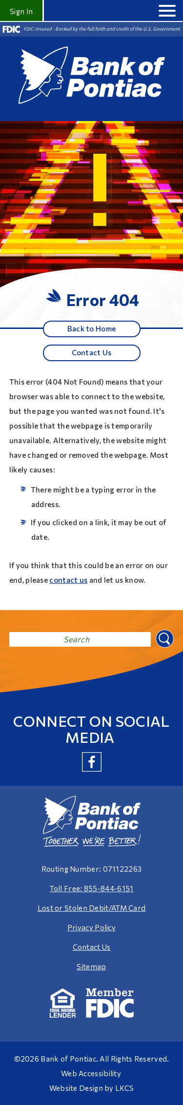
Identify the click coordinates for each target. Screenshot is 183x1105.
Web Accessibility (91, 1073)
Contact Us (92, 352)
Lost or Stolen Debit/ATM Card (92, 907)
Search (164, 638)
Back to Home (91, 328)
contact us (68, 579)
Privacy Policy (91, 927)
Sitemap (91, 966)
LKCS (124, 1088)
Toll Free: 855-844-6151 (92, 888)
